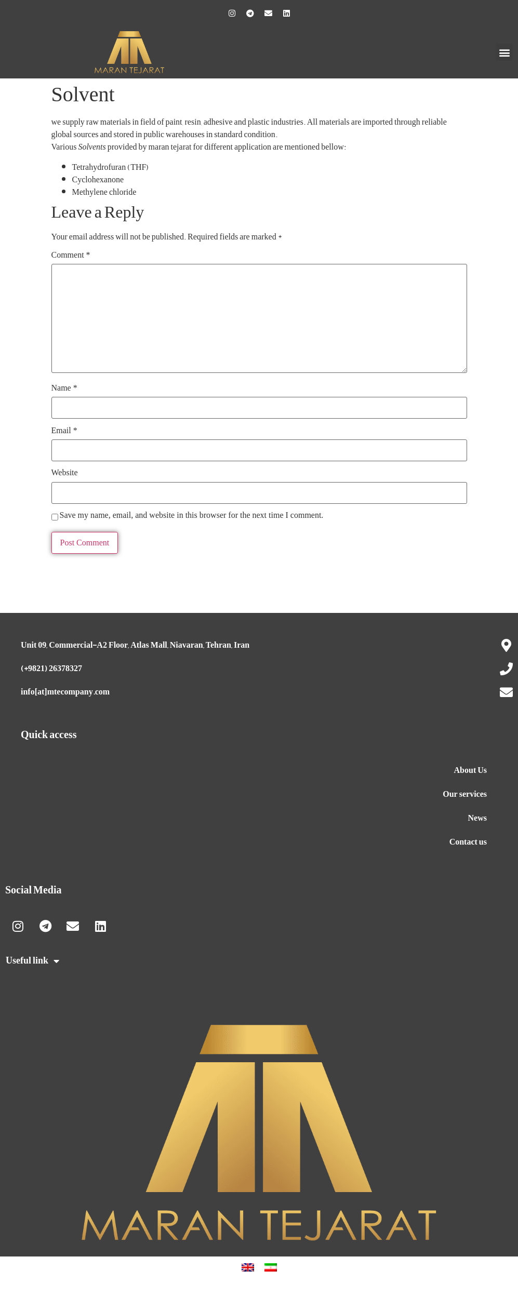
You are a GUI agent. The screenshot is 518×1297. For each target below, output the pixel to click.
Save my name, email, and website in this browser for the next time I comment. (192, 515)
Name (64, 388)
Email (64, 430)
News (477, 818)
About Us (470, 770)
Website (64, 473)
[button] (504, 52)
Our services (465, 794)
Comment (70, 255)
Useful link (32, 961)
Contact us (468, 842)
